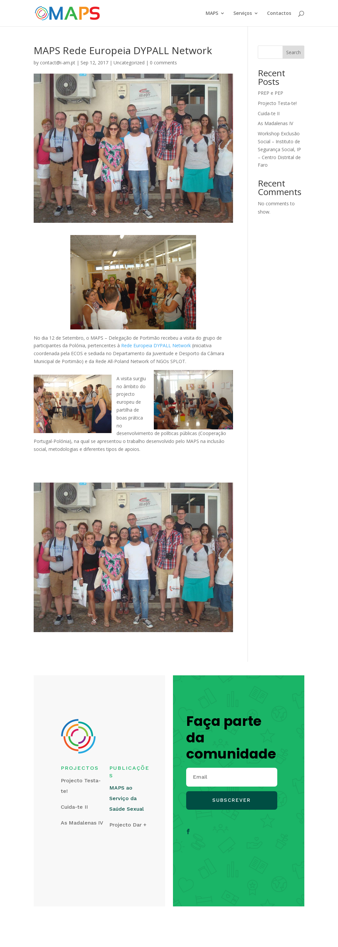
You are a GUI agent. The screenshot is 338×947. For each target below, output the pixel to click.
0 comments (163, 62)
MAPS (212, 13)
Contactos (279, 13)
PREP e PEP (270, 93)
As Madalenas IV (275, 123)
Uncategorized (129, 62)
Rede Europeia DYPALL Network (156, 345)
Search (293, 52)
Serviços (242, 13)
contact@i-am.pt (57, 62)
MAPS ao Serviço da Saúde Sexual (126, 798)
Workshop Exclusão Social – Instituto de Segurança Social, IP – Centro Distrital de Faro (279, 149)
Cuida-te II (269, 113)
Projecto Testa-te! (277, 103)
